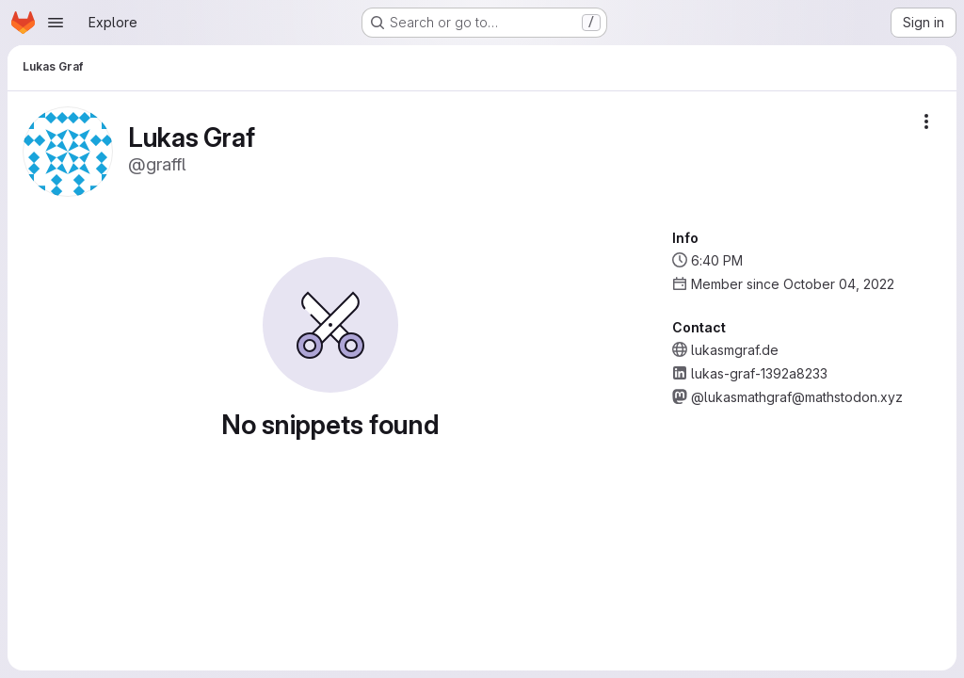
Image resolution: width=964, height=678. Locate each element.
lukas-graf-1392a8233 (759, 373)
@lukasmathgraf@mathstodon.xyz (797, 397)
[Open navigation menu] (55, 23)
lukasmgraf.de (735, 350)
